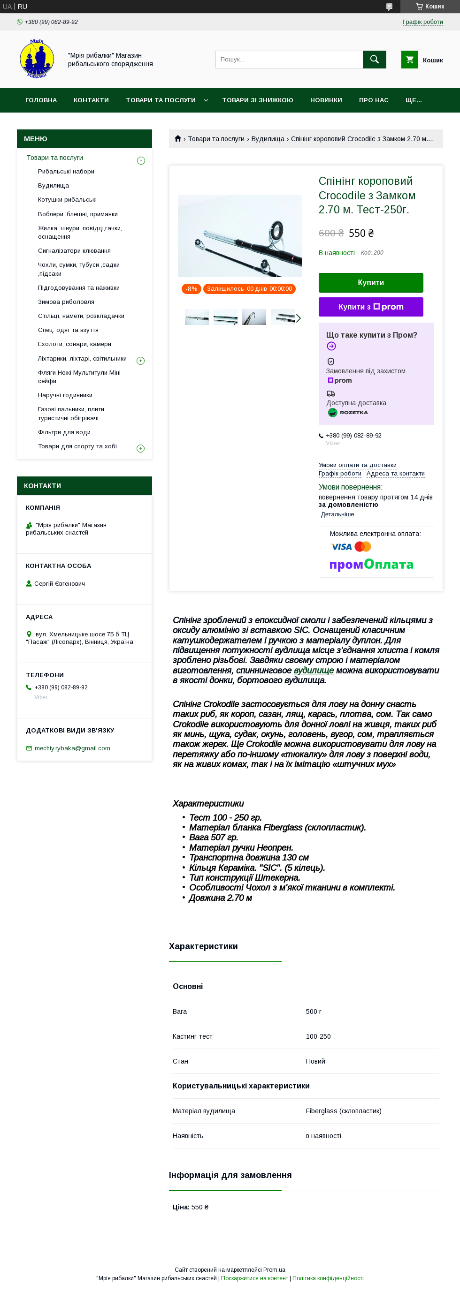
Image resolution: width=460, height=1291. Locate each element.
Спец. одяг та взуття (68, 329)
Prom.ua (274, 1270)
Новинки (326, 100)
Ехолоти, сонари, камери (74, 343)
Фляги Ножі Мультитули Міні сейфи (79, 377)
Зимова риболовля (66, 301)
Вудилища (268, 139)
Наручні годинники (65, 395)
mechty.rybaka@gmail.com (72, 748)
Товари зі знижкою (257, 100)
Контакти (91, 100)
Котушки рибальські (67, 199)
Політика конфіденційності (328, 1278)
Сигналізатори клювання (74, 250)
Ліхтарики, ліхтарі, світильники (82, 358)
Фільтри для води (64, 432)
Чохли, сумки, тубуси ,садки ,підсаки (79, 269)
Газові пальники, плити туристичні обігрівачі (71, 413)
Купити (371, 283)
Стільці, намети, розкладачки (81, 315)
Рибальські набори (66, 171)
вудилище (314, 670)
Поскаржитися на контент (254, 1278)
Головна (41, 100)
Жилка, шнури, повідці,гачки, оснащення (80, 232)
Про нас (374, 100)
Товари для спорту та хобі (77, 446)
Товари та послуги (161, 100)
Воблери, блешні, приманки (78, 214)
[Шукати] (374, 59)
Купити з (370, 307)
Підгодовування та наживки (79, 287)
